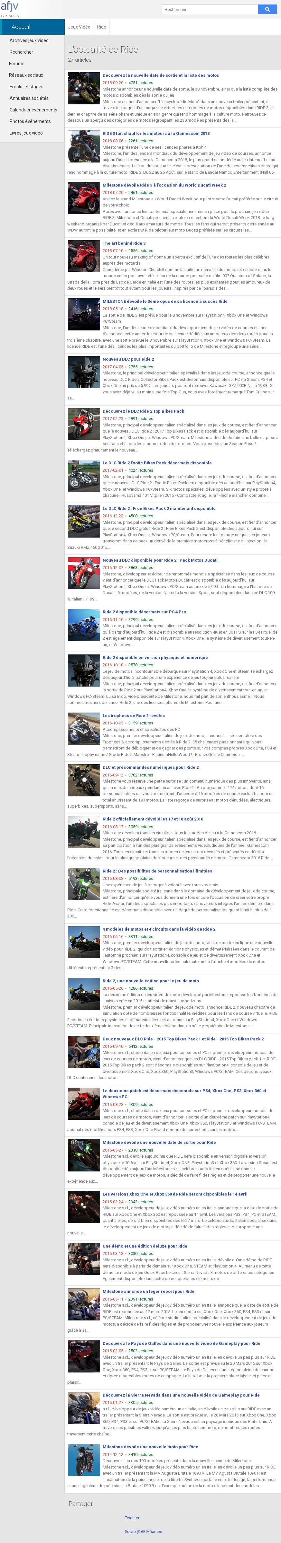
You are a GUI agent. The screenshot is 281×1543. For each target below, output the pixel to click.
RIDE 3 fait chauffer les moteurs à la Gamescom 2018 (156, 133)
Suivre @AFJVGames (143, 1532)
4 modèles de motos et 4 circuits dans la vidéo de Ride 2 (159, 929)
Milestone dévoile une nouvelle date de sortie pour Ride (159, 1142)
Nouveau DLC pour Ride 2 (128, 359)
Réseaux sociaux (23, 75)
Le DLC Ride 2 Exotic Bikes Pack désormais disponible (157, 462)
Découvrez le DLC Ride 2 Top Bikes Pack (143, 411)
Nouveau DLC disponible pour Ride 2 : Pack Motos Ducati (160, 560)
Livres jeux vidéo (26, 133)
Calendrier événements (33, 109)
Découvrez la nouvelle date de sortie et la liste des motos (161, 75)
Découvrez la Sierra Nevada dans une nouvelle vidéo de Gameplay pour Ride (181, 1395)
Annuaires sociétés (29, 98)
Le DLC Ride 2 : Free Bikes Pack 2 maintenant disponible (159, 508)
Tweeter (132, 1518)
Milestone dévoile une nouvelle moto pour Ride (150, 1446)
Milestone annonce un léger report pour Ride (148, 1291)
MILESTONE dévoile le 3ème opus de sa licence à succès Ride (165, 301)
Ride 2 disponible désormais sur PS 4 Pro (144, 611)
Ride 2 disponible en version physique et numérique (155, 657)
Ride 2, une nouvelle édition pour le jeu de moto (151, 980)
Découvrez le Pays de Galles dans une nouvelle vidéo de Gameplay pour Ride (181, 1343)
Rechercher (21, 52)
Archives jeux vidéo (29, 40)
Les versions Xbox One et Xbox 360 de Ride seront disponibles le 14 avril (175, 1194)
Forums (13, 63)
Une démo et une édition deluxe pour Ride (145, 1246)
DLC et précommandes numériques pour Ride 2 (151, 767)
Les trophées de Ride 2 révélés (134, 715)
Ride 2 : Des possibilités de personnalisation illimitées (157, 871)
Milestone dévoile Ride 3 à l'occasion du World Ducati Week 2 (164, 185)
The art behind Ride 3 (124, 243)
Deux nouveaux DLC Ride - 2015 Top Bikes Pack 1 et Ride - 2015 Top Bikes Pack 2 (183, 1039)
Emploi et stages (26, 86)
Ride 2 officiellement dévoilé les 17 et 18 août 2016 (153, 819)
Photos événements (30, 121)
